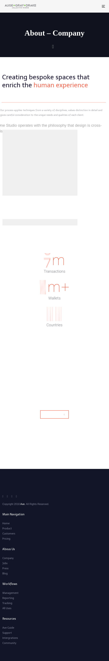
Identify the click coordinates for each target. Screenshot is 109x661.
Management (10, 592)
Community (9, 643)
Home (6, 523)
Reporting (8, 598)
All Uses (6, 608)
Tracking (7, 603)
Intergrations (10, 637)
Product (7, 528)
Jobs (5, 563)
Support (7, 632)
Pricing (6, 538)
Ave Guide (8, 627)
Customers (8, 533)
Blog (5, 573)
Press (5, 568)
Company (8, 558)
